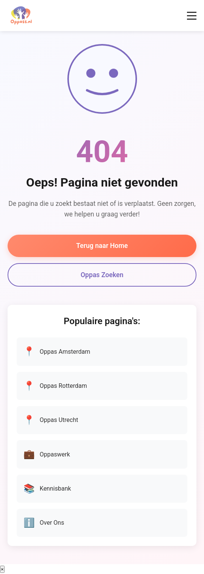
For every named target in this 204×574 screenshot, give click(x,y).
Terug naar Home (102, 245)
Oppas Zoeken (102, 275)
